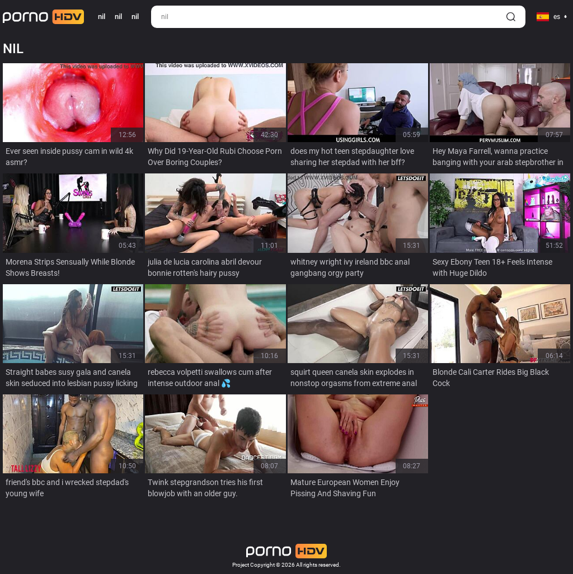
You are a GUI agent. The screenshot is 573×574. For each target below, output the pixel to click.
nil (118, 16)
